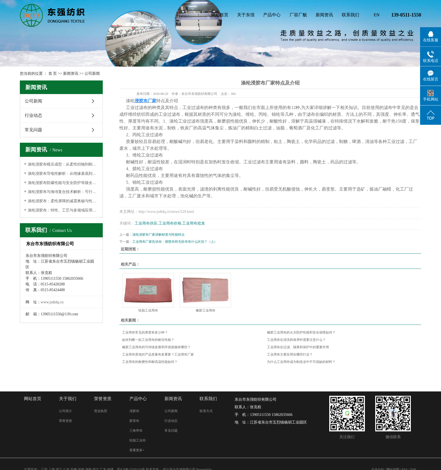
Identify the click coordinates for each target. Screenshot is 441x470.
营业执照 (100, 411)
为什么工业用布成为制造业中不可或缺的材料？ (301, 362)
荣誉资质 (65, 421)
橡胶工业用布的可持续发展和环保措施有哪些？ (156, 347)
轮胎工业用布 (148, 310)
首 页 (52, 73)
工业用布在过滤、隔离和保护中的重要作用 (298, 347)
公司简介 (65, 411)
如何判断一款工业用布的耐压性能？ (148, 340)
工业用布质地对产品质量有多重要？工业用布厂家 (158, 354)
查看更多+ (136, 450)
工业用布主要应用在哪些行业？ (290, 354)
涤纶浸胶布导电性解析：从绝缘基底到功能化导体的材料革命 (63, 174)
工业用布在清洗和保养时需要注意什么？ (296, 340)
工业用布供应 (146, 223)
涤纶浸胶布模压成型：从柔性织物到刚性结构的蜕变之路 (63, 164)
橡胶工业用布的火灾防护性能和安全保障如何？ (301, 332)
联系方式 (206, 411)
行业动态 (33, 115)
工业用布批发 (193, 223)
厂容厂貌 (298, 15)
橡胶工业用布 (205, 310)
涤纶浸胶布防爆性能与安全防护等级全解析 (63, 183)
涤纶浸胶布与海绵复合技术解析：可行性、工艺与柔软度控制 (63, 192)
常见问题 (33, 129)
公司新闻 (92, 73)
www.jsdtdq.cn (52, 302)
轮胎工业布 (137, 440)
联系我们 (350, 15)
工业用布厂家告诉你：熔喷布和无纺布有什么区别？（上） (174, 242)
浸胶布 (134, 411)
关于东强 (245, 15)
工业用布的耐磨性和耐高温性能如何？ (150, 362)
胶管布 (134, 421)
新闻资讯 (324, 15)
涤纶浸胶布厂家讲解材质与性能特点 (158, 234)
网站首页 (219, 15)
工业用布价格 (170, 223)
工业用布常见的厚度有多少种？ (145, 332)
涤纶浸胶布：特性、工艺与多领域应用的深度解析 (63, 210)
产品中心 (272, 15)
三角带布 (135, 430)
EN (377, 15)
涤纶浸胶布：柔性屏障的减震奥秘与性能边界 (63, 201)
